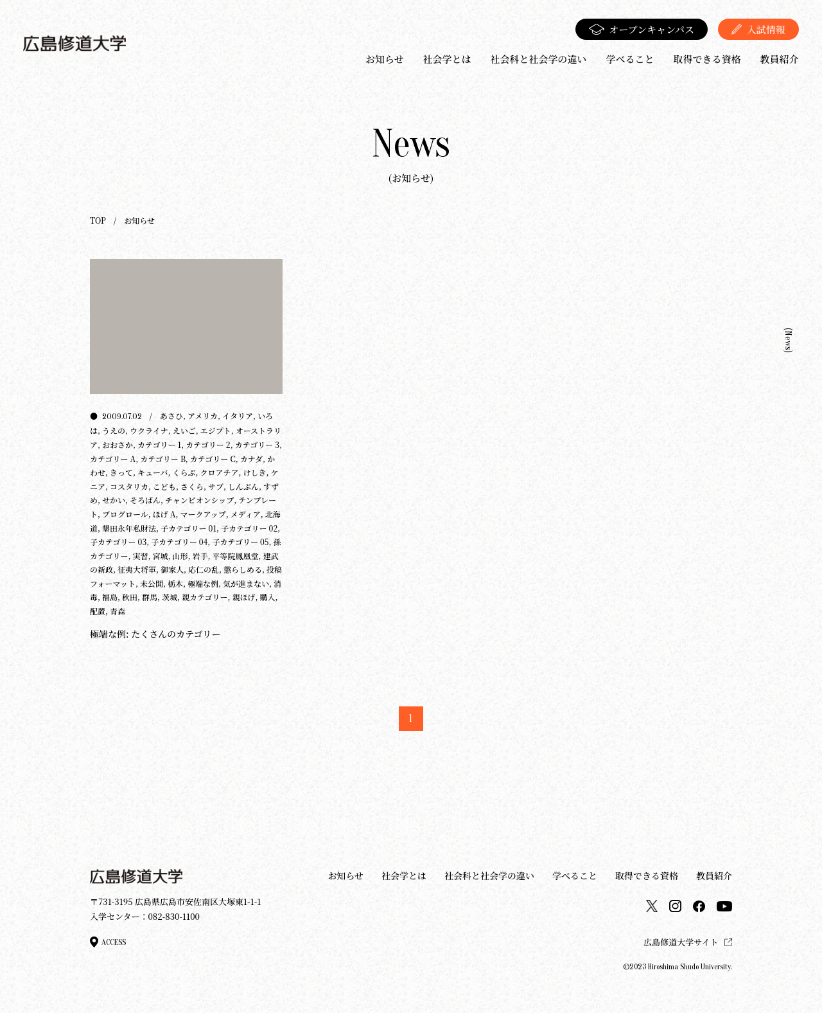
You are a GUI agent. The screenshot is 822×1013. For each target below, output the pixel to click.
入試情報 (758, 29)
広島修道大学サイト (687, 942)
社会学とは (447, 59)
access (108, 942)
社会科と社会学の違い (538, 59)
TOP (98, 220)
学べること (630, 59)
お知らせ (384, 59)
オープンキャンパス (642, 29)
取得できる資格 (707, 59)
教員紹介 (779, 59)
